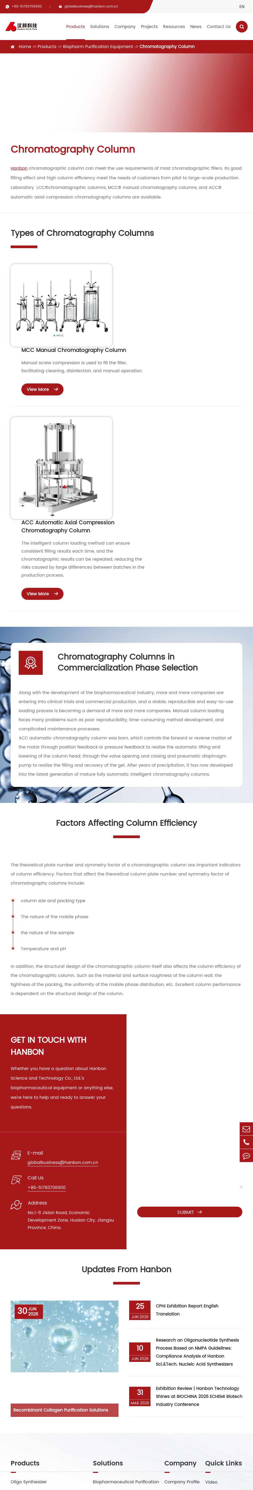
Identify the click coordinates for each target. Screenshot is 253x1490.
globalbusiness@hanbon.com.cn (91, 6)
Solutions (99, 26)
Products (75, 26)
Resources (174, 26)
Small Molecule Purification (121, 1364)
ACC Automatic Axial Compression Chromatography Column (164, 380)
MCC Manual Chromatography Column (169, 283)
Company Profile (182, 1343)
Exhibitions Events (223, 1396)
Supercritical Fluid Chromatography (49, 1353)
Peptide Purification (113, 1353)
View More (138, 322)
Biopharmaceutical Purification (126, 1343)
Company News (222, 1375)
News (195, 26)
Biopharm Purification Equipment (98, 46)
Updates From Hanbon (126, 1131)
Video (211, 1343)
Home (25, 46)
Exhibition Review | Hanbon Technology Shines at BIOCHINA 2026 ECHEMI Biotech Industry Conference (199, 1257)
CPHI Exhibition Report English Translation (187, 1171)
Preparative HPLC (29, 1364)
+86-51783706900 (27, 6)
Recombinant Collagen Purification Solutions (60, 1270)
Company (125, 26)
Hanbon (19, 168)
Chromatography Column (167, 46)
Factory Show (178, 1353)
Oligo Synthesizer (29, 1343)
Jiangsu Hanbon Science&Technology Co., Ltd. (91, 1478)
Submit (189, 1073)
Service (213, 1353)
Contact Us (219, 26)
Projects (149, 26)
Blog (210, 1364)
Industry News (220, 1385)
